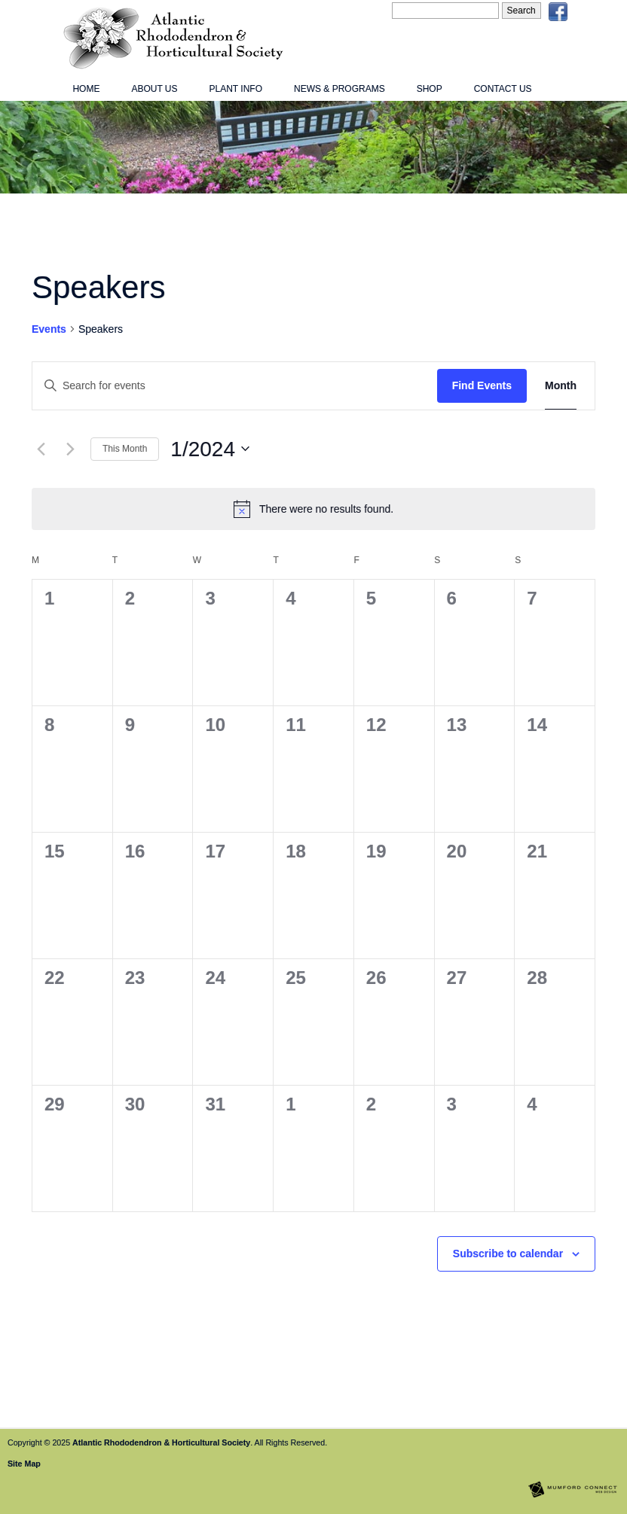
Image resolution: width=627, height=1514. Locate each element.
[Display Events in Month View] (561, 386)
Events (49, 329)
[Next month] (70, 449)
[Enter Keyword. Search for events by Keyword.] (234, 386)
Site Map (24, 1463)
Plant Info (236, 89)
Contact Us (503, 89)
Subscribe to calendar (508, 1253)
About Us (154, 89)
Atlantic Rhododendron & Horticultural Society (161, 1442)
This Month (124, 448)
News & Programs (339, 89)
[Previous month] (41, 449)
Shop (429, 89)
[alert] (313, 509)
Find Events (482, 385)
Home (85, 89)
